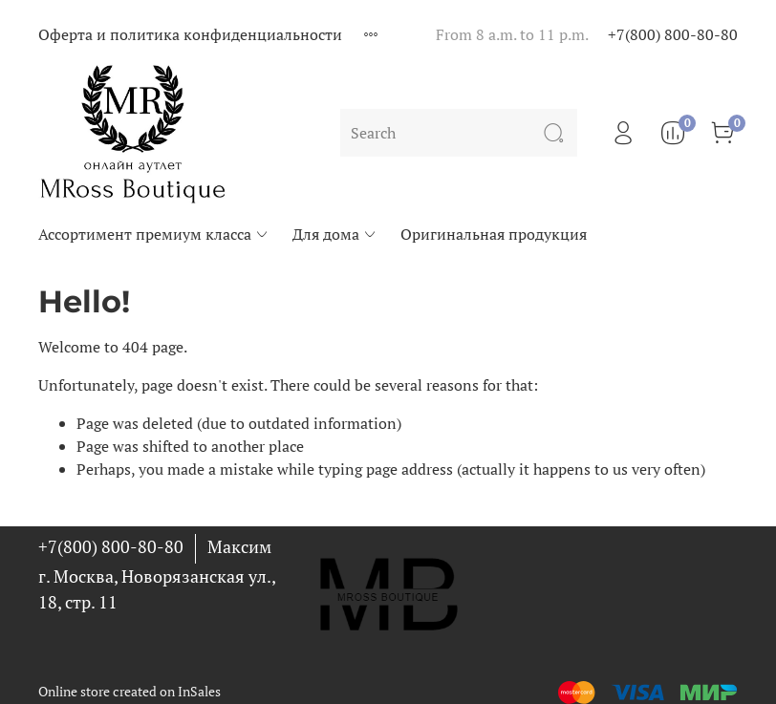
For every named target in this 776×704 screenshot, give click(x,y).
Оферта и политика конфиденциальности (190, 34)
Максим (239, 546)
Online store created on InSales (129, 691)
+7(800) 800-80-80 (673, 34)
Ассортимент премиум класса (153, 234)
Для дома (334, 234)
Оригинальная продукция (493, 234)
